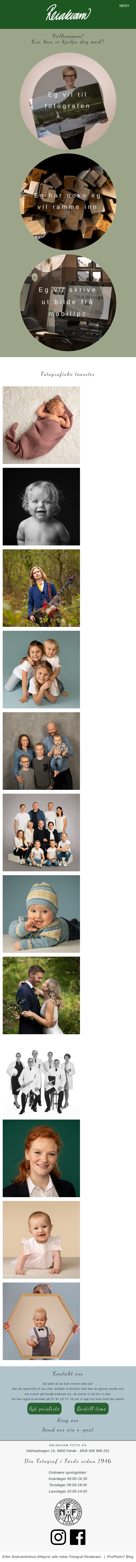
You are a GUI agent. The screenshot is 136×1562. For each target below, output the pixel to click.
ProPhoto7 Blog (120, 1557)
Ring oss (68, 1420)
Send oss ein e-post (68, 1429)
